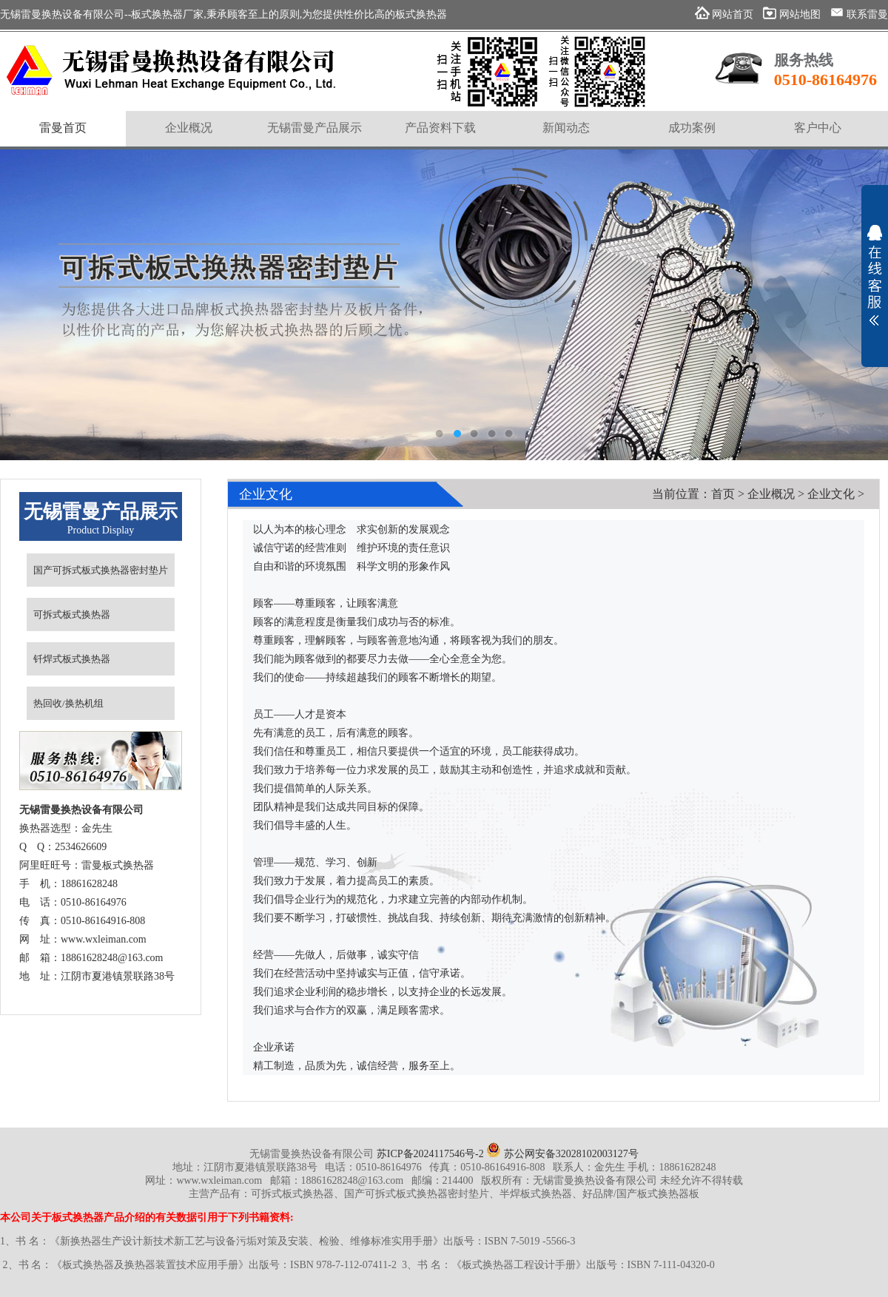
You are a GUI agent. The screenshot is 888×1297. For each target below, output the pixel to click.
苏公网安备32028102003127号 (562, 1153)
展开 (874, 275)
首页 (723, 494)
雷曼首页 (63, 127)
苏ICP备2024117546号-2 (430, 1153)
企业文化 (831, 494)
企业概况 (771, 494)
